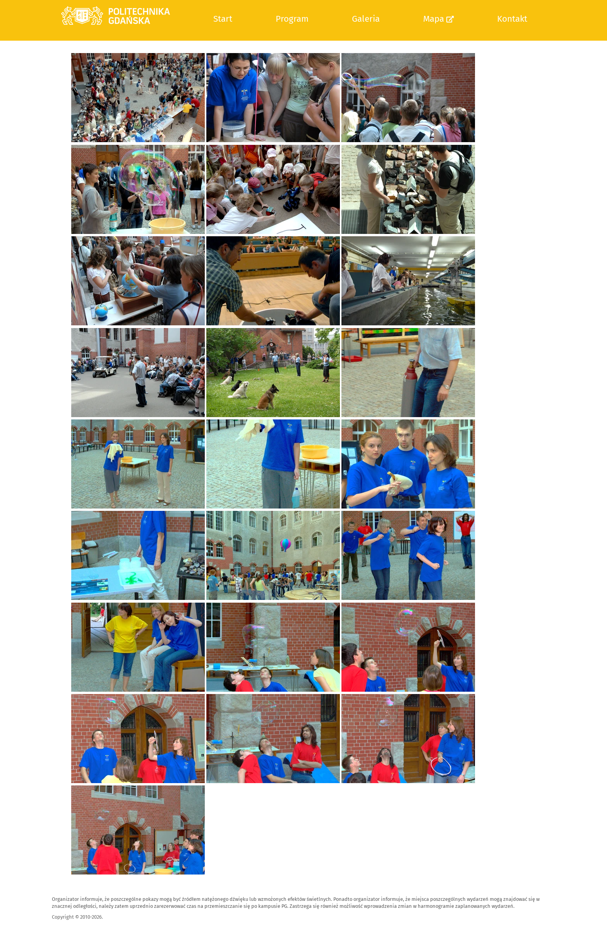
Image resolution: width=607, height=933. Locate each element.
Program (292, 19)
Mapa (438, 19)
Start (222, 19)
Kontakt (512, 19)
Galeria (366, 19)
